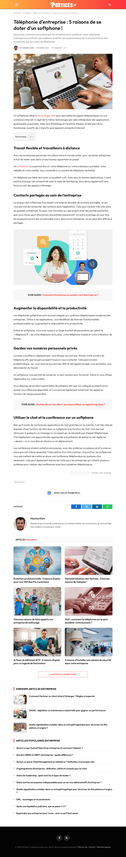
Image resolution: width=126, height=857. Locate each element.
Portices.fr (17, 13)
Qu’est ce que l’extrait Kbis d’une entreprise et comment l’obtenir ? (49, 748)
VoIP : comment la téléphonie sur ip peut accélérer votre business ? (86, 621)
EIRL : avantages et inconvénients (33, 799)
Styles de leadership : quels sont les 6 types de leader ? (43, 775)
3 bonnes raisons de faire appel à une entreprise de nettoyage (33, 621)
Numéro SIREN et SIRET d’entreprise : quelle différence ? (44, 754)
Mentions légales (104, 847)
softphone (22, 166)
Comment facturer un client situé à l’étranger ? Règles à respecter (62, 696)
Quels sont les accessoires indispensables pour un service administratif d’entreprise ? (58, 782)
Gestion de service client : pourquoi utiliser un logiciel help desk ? (70, 404)
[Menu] (17, 4)
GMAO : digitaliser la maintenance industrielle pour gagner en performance (67, 710)
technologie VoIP (47, 115)
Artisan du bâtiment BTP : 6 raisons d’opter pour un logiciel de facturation (37, 662)
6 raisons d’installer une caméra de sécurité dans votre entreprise (88, 662)
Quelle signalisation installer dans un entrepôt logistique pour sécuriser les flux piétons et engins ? (68, 726)
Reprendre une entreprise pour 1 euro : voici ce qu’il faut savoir (47, 813)
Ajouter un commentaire (63, 674)
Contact (92, 847)
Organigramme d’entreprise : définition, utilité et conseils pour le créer (51, 768)
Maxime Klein (28, 48)
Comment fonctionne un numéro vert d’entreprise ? (70, 294)
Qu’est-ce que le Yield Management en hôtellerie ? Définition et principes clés (55, 761)
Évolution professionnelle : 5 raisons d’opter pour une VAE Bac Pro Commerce (37, 580)
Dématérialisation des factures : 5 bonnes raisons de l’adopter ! (87, 580)
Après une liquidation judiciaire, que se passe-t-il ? (41, 806)
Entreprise (27, 13)
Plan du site (82, 847)
